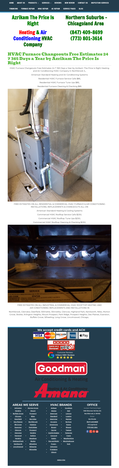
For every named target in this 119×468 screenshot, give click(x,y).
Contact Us (83, 3)
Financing (13, 9)
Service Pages (69, 9)
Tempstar (68, 433)
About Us (21, 3)
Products (33, 3)
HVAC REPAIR (43, 9)
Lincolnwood (18, 447)
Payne (68, 424)
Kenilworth (18, 444)
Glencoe (18, 430)
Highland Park (18, 441)
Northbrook (33, 422)
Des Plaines (18, 422)
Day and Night (53, 441)
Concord (53, 436)
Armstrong (54, 424)
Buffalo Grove (18, 413)
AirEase (54, 408)
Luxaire (68, 416)
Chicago (18, 416)
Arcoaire (53, 422)
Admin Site (61, 460)
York (68, 444)
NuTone (69, 422)
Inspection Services (100, 3)
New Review (70, 3)
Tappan (68, 430)
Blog (81, 9)
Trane (68, 436)
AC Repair (56, 9)
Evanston (18, 427)
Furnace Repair (28, 9)
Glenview (18, 433)
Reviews (58, 3)
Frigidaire (53, 449)
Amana (53, 411)
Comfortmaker (53, 433)
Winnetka (33, 449)
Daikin (53, 438)
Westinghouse (68, 441)
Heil (68, 411)
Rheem (68, 427)
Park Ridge (33, 427)
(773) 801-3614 (92, 427)
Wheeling (33, 444)
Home (11, 3)
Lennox (68, 413)
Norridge (33, 419)
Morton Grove (33, 408)
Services (46, 3)
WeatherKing (69, 438)
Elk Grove (18, 424)
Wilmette (32, 447)
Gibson (53, 452)
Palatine (33, 424)
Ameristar (53, 419)
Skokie (32, 441)
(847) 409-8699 (92, 422)
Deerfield (18, 419)
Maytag (68, 419)
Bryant (53, 427)
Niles (33, 416)
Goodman (68, 408)
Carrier (53, 430)
